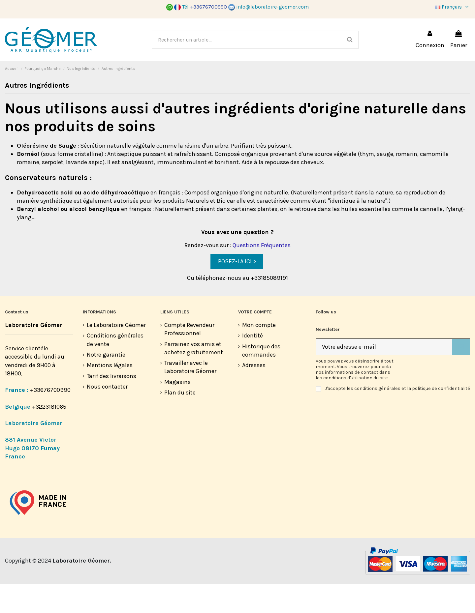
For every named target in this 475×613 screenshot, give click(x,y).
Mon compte (259, 354)
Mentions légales (110, 394)
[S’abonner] (461, 376)
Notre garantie (106, 383)
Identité (252, 364)
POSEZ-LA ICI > (237, 290)
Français (452, 7)
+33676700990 (50, 419)
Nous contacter (107, 415)
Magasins (177, 411)
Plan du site (180, 421)
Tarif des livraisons (111, 405)
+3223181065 (50, 435)
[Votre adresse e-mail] (384, 376)
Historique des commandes (261, 379)
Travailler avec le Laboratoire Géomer (190, 396)
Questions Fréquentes (262, 274)
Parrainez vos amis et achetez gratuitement (193, 377)
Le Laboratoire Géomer (116, 354)
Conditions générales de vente (115, 368)
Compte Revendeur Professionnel (189, 358)
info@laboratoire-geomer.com (268, 7)
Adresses (254, 394)
